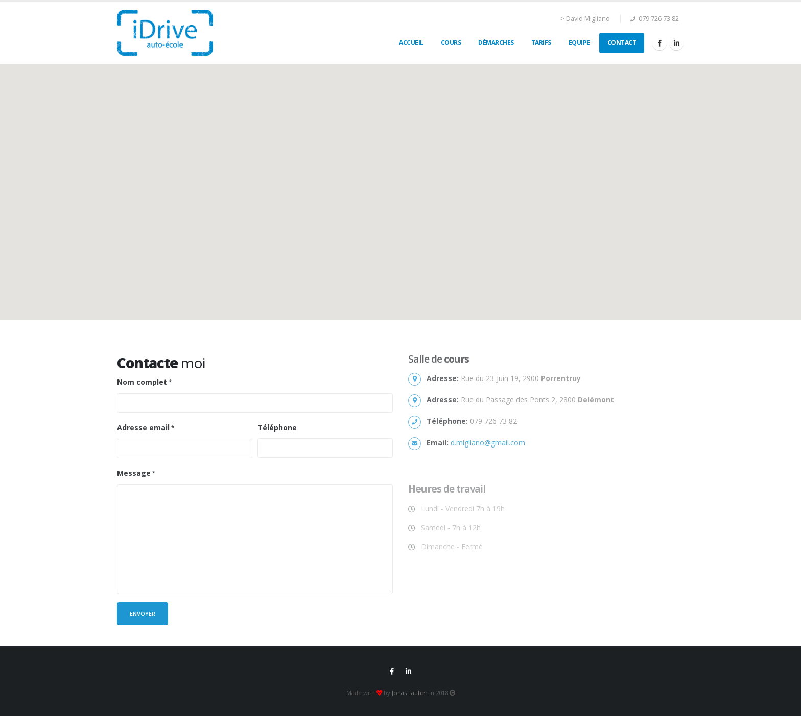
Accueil (411, 42)
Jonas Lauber (410, 693)
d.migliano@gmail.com (488, 443)
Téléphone (277, 427)
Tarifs (541, 42)
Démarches (496, 42)
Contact (622, 42)
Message (134, 473)
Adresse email (143, 427)
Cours (451, 42)
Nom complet (142, 382)
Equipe (579, 42)
